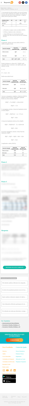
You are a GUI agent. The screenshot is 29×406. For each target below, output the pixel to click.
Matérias (5, 351)
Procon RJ (24, 396)
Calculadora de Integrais (8, 359)
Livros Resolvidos (7, 356)
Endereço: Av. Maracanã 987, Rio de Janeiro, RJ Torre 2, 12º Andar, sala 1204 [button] (14, 402)
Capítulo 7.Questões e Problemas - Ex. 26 (9, 9)
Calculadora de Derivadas (9, 361)
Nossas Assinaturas (20, 351)
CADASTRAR (14, 340)
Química (9, 8)
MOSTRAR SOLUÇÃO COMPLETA (14, 267)
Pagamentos (18, 356)
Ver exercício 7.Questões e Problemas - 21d (11, 326)
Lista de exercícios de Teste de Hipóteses (10, 323)
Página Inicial (3, 8)
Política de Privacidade (5, 397)
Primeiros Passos (20, 353)
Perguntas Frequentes (21, 361)
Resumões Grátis (6, 364)
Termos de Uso (13, 397)
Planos (19, 396)
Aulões (4, 353)
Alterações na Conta (20, 359)
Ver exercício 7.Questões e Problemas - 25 (11, 325)
